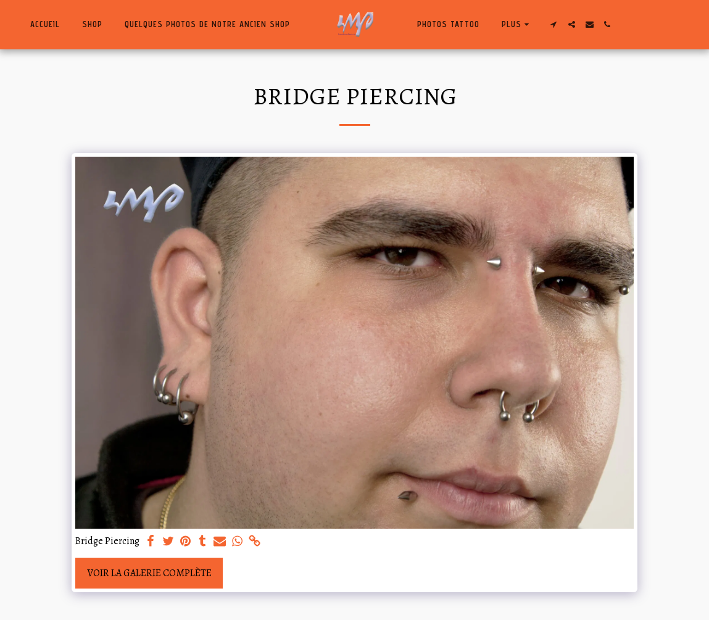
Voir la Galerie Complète (149, 573)
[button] (553, 24)
